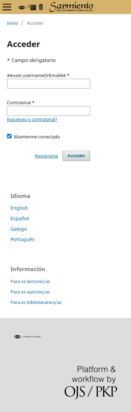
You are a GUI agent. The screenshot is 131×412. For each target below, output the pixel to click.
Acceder (76, 155)
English (19, 208)
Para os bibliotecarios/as (35, 302)
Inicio (12, 23)
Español (19, 218)
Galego (18, 229)
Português (22, 239)
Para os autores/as (30, 292)
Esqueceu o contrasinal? (32, 119)
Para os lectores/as (30, 281)
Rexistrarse (46, 156)
